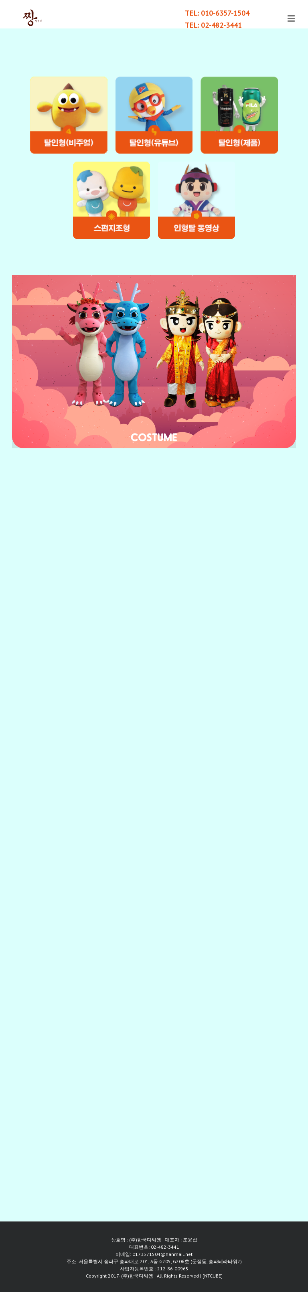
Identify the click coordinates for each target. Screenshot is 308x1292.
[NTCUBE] (213, 1276)
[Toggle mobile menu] (292, 18)
